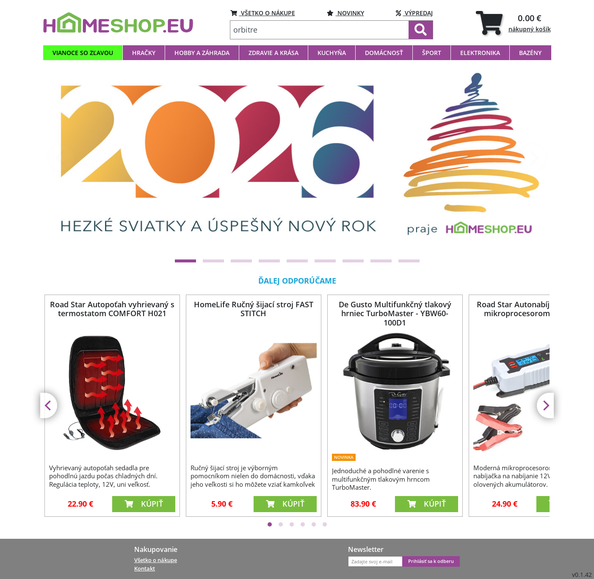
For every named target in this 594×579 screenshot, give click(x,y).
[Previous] (61, 158)
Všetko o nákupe (155, 560)
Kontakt (144, 568)
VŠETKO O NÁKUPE (262, 12)
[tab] (513, 22)
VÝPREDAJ (414, 12)
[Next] (532, 158)
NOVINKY (345, 12)
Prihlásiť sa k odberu (431, 561)
